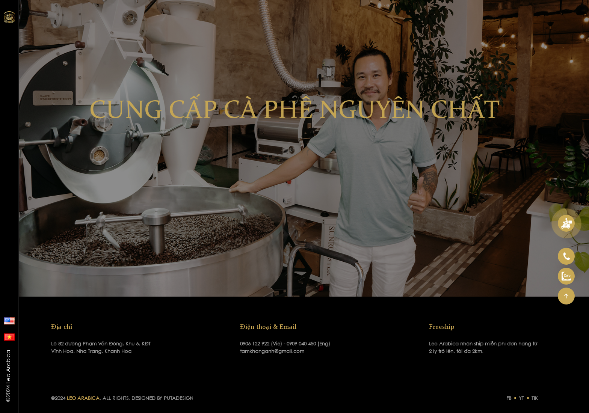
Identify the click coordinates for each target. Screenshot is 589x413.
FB (508, 398)
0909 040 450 (302, 344)
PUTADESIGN (178, 398)
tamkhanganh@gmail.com (272, 351)
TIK (535, 398)
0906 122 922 (255, 344)
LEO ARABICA (83, 398)
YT (521, 398)
